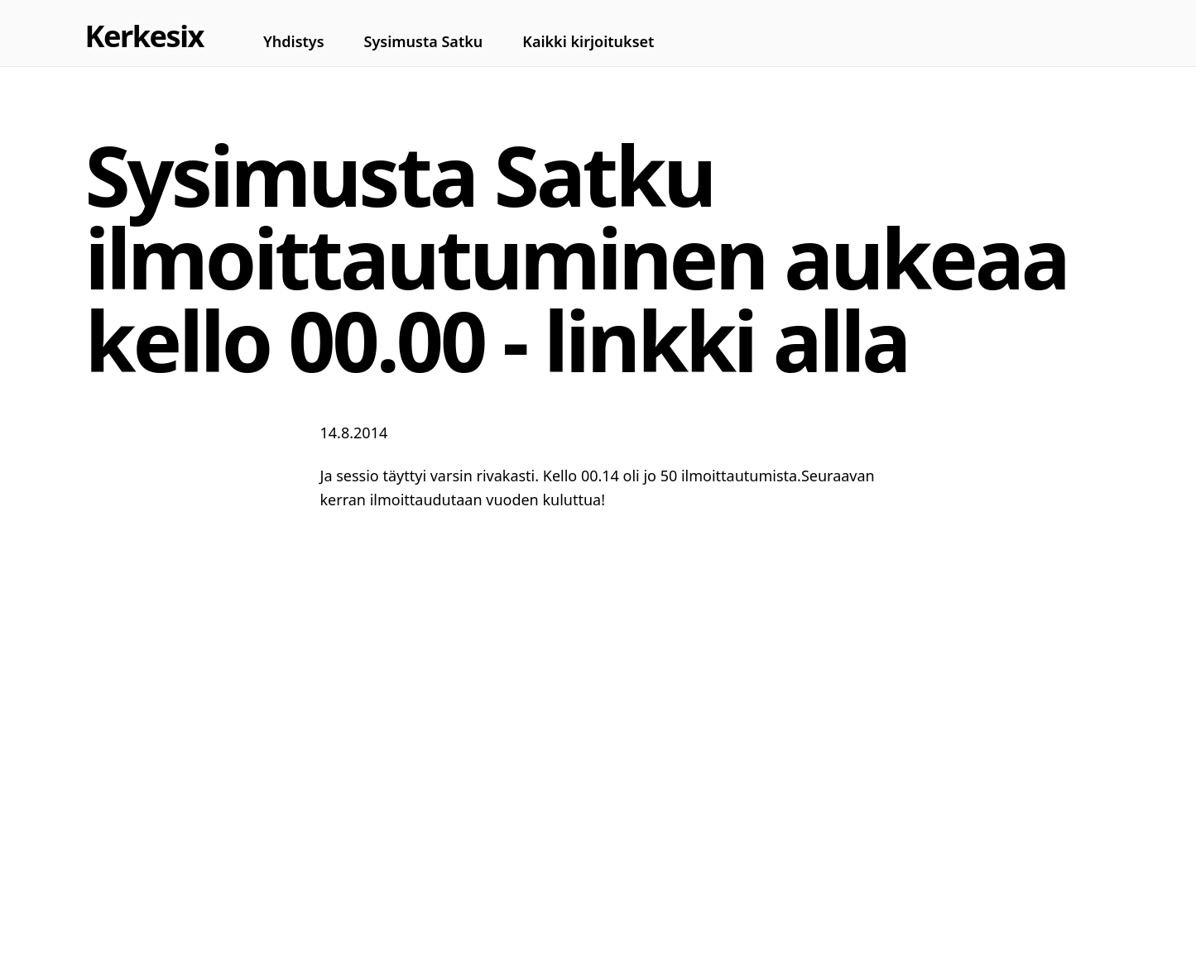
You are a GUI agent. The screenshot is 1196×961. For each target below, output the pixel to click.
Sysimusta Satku (423, 41)
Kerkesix (144, 36)
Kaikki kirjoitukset (588, 41)
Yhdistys (293, 41)
